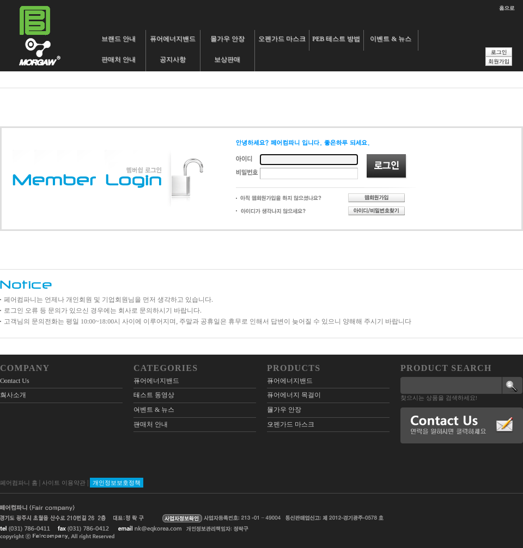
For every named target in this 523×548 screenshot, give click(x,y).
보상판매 (227, 59)
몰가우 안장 (227, 38)
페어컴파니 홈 (19, 482)
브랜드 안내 (118, 38)
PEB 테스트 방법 (336, 38)
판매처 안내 (118, 59)
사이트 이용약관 (64, 482)
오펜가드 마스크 (282, 38)
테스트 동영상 (153, 395)
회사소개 (13, 395)
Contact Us (14, 381)
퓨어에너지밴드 (173, 38)
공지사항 (173, 59)
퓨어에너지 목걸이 (294, 395)
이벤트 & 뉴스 (390, 38)
